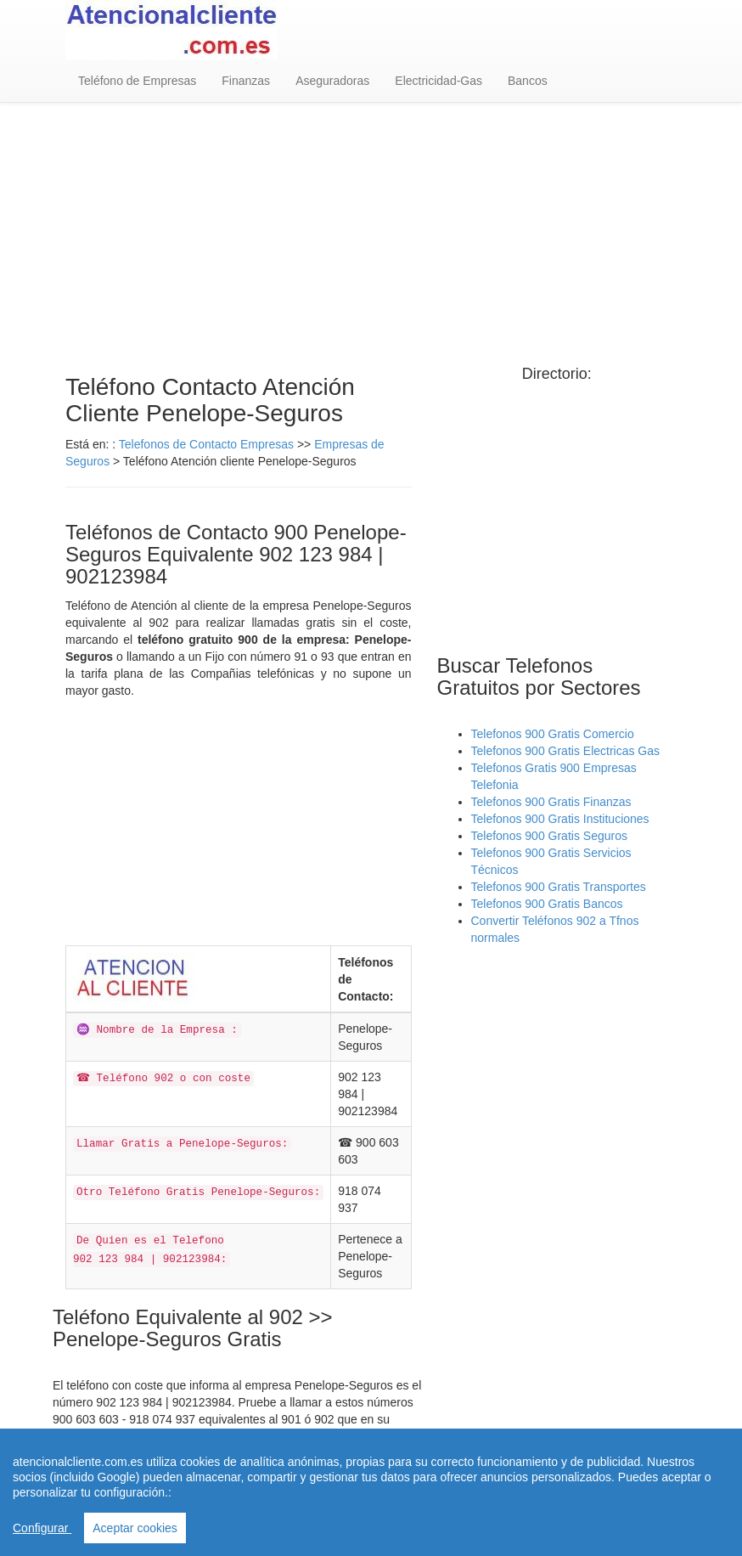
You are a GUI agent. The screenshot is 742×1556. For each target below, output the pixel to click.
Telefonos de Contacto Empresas (208, 444)
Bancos (528, 80)
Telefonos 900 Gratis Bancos (547, 903)
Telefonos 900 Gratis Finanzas (551, 802)
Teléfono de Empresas (137, 80)
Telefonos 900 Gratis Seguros (549, 836)
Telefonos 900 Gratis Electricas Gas (565, 751)
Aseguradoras (332, 80)
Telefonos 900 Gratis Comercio (552, 734)
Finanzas (246, 80)
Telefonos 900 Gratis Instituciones (560, 819)
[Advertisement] (371, 239)
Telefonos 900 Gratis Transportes (558, 887)
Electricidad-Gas (438, 80)
